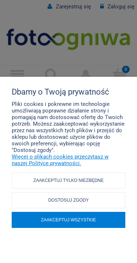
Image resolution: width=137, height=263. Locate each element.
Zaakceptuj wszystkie (68, 219)
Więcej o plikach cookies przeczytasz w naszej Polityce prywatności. (60, 160)
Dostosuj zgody (68, 200)
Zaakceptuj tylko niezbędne (68, 180)
